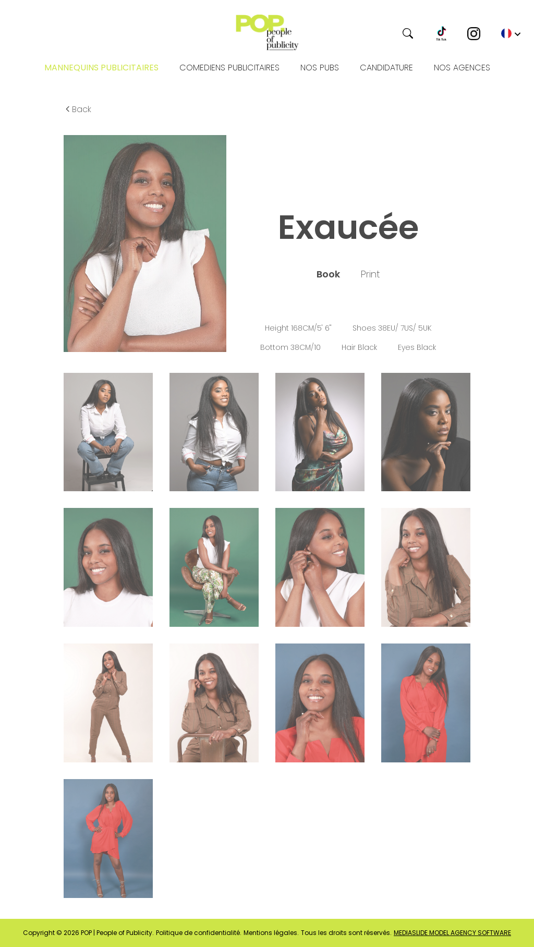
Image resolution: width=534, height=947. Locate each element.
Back (77, 109)
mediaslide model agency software (452, 933)
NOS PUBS (319, 68)
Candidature (386, 68)
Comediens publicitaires (229, 68)
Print (370, 274)
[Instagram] (473, 33)
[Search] (368, 33)
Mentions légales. (271, 933)
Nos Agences (462, 68)
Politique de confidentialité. (198, 933)
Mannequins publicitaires (101, 68)
